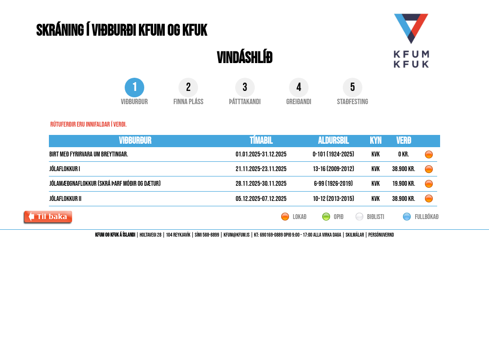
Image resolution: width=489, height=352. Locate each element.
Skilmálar (355, 235)
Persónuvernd (381, 235)
